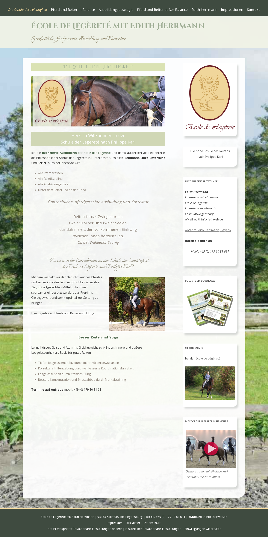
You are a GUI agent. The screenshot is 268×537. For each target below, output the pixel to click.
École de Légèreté (208, 358)
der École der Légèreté (76, 153)
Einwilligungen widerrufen (202, 529)
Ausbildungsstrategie (116, 9)
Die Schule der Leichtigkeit (27, 9)
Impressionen (232, 9)
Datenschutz (152, 523)
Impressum (114, 523)
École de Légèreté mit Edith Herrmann (118, 26)
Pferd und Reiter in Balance (73, 9)
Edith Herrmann (204, 9)
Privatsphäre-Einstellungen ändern (97, 529)
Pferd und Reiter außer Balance (162, 9)
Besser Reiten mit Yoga (98, 337)
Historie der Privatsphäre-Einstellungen (153, 529)
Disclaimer (133, 523)
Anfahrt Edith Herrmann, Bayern (208, 230)
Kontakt (253, 9)
